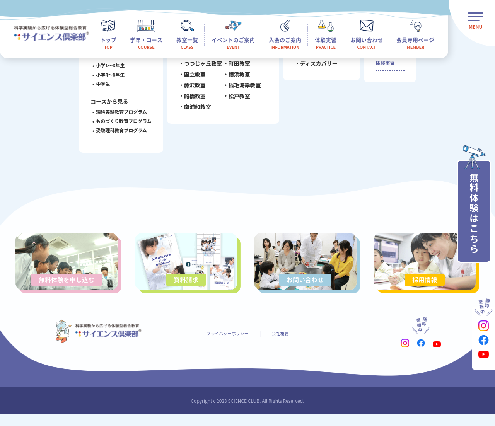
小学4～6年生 (106, 74)
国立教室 (190, 77)
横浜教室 (235, 77)
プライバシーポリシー (225, 344)
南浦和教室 (193, 109)
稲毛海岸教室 (240, 88)
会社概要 (286, 344)
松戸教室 (235, 98)
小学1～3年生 (106, 65)
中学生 (99, 83)
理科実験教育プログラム (117, 111)
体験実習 (383, 67)
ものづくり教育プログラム (120, 121)
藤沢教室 (190, 88)
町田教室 (235, 66)
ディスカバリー (314, 66)
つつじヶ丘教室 (199, 66)
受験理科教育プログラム (117, 130)
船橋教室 (190, 98)
